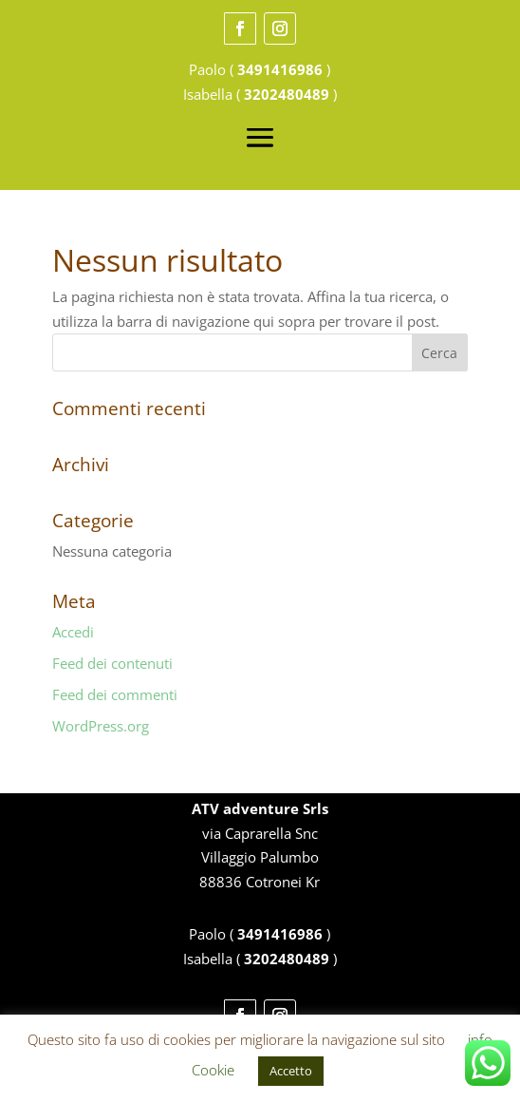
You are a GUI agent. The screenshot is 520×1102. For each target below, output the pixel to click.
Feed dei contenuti (112, 663)
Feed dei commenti (114, 694)
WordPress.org (100, 725)
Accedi (73, 631)
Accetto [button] (290, 1070)
